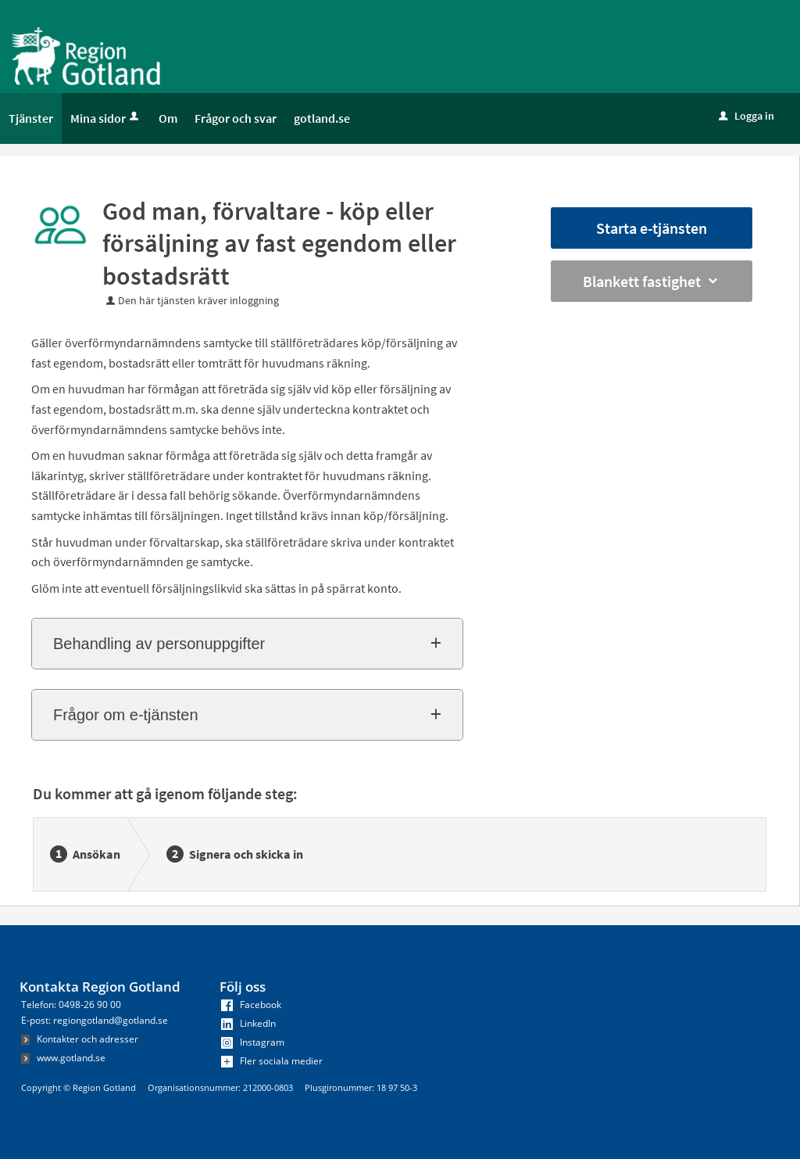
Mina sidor (105, 118)
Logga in (746, 116)
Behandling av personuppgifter (159, 643)
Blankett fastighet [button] (651, 281)
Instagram (252, 1042)
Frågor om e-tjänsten (125, 714)
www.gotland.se (63, 1057)
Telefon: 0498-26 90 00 (71, 1004)
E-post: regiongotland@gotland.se (94, 1020)
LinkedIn (248, 1023)
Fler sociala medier (272, 1061)
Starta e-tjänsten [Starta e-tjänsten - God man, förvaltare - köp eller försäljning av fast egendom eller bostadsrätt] (651, 228)
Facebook (251, 1004)
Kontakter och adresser (79, 1039)
